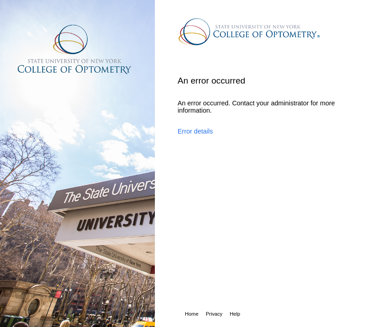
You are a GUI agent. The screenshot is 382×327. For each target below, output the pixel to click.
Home (191, 314)
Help (235, 314)
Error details (195, 131)
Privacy (214, 314)
